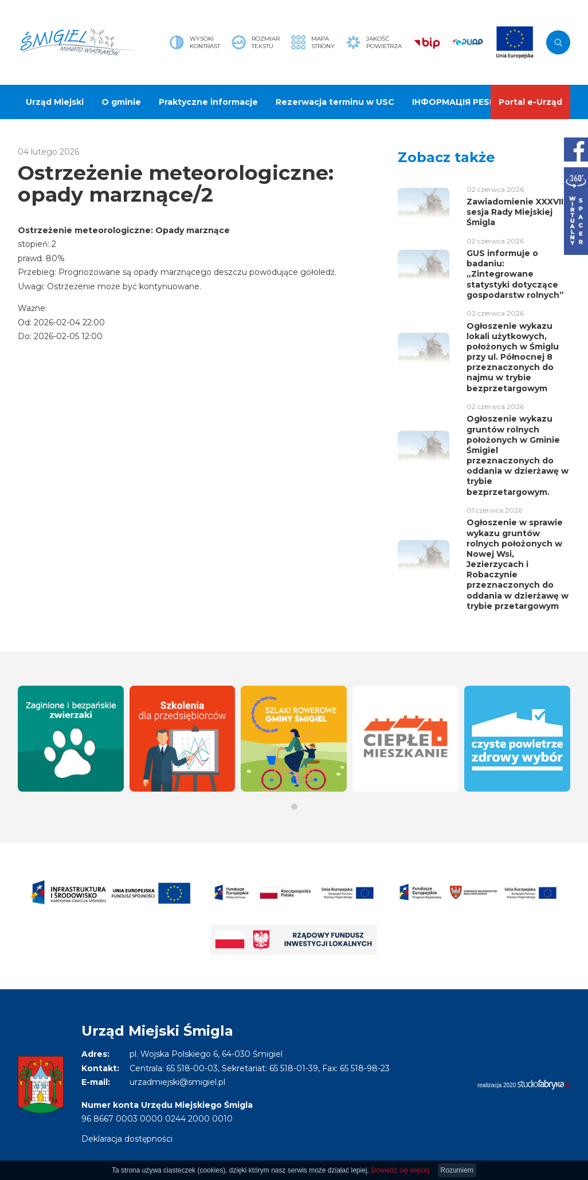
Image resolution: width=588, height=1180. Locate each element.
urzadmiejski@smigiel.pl (177, 1082)
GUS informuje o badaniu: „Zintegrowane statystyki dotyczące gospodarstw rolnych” (515, 274)
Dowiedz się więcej (400, 1170)
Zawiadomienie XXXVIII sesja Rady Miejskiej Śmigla (516, 211)
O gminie (121, 102)
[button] (294, 807)
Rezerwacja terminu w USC (335, 102)
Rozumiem (457, 1170)
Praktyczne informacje (208, 102)
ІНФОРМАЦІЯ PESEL (456, 102)
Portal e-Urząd (530, 102)
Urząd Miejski (55, 102)
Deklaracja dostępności (127, 1139)
